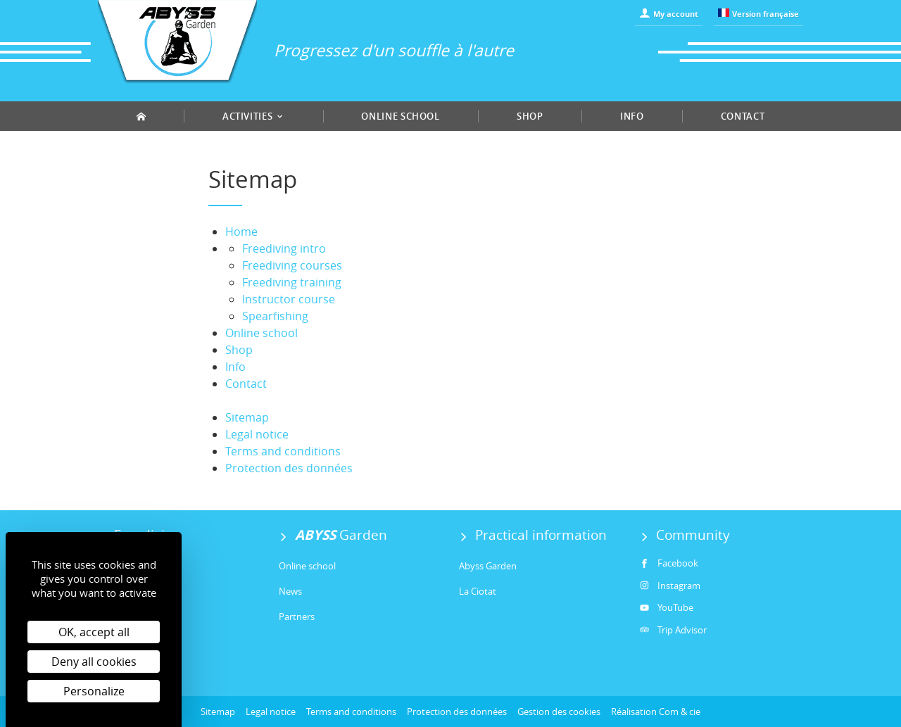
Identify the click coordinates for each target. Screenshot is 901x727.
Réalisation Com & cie (655, 711)
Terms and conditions (283, 451)
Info (632, 116)
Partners (297, 616)
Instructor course (288, 299)
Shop (530, 116)
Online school (400, 116)
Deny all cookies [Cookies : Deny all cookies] (94, 661)
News (290, 591)
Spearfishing (275, 316)
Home (241, 231)
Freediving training (291, 282)
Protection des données (289, 468)
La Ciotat (477, 591)
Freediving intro (284, 248)
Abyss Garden (488, 566)
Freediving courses (292, 265)
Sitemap (247, 417)
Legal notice (257, 434)
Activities (253, 116)
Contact (743, 116)
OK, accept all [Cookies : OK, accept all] (94, 632)
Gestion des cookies (558, 711)
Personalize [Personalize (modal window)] (94, 691)
